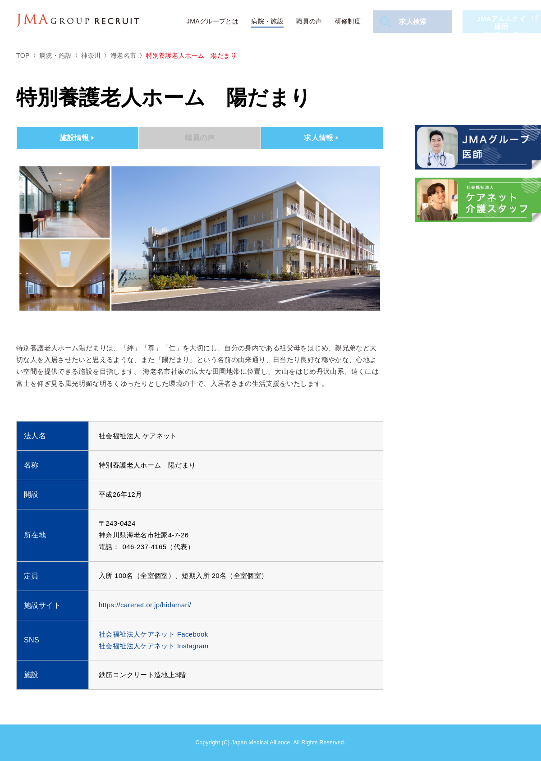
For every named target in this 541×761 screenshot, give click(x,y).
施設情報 (78, 138)
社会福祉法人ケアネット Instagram (154, 646)
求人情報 (322, 138)
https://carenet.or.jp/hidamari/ (145, 605)
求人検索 (405, 21)
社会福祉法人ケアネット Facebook (153, 634)
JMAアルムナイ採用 (502, 21)
